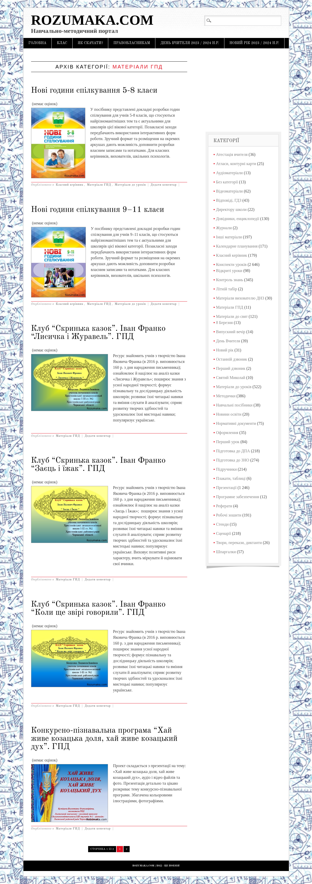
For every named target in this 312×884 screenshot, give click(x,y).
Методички (226, 396)
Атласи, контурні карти (236, 163)
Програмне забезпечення (237, 497)
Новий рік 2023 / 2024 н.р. (254, 43)
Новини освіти (228, 414)
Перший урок (227, 442)
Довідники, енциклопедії (237, 218)
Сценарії (223, 533)
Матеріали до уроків (130, 184)
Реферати (224, 506)
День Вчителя (228, 341)
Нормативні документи (236, 423)
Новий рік (224, 350)
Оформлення (227, 432)
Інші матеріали (229, 237)
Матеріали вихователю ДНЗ (240, 298)
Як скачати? (90, 43)
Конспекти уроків (231, 264)
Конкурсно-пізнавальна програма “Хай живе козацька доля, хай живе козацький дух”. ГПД (104, 739)
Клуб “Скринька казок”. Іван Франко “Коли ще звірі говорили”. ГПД (98, 609)
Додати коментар (164, 184)
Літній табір (226, 289)
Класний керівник (69, 184)
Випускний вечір (230, 332)
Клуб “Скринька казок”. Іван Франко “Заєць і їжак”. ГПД (98, 465)
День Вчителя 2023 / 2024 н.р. (189, 43)
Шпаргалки (226, 552)
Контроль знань (229, 280)
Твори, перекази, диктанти (239, 542)
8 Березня (224, 322)
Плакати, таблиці (231, 478)
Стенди (222, 524)
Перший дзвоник (230, 368)
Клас (62, 43)
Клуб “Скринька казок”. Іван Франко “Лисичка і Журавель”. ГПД (98, 333)
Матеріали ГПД (99, 184)
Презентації (226, 487)
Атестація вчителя (232, 154)
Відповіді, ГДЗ (228, 200)
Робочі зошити (228, 515)
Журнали (224, 228)
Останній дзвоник (231, 359)
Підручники (226, 469)
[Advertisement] (243, 89)
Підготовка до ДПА (233, 451)
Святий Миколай (230, 377)
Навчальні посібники (234, 405)
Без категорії (227, 182)
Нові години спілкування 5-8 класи (94, 91)
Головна (38, 43)
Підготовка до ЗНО (232, 460)
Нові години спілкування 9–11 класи (97, 210)
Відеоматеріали (229, 191)
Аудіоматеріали (229, 173)
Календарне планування (236, 246)
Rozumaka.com (92, 20)
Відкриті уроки (229, 270)
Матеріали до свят (232, 316)
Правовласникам (131, 43)
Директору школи (231, 209)
